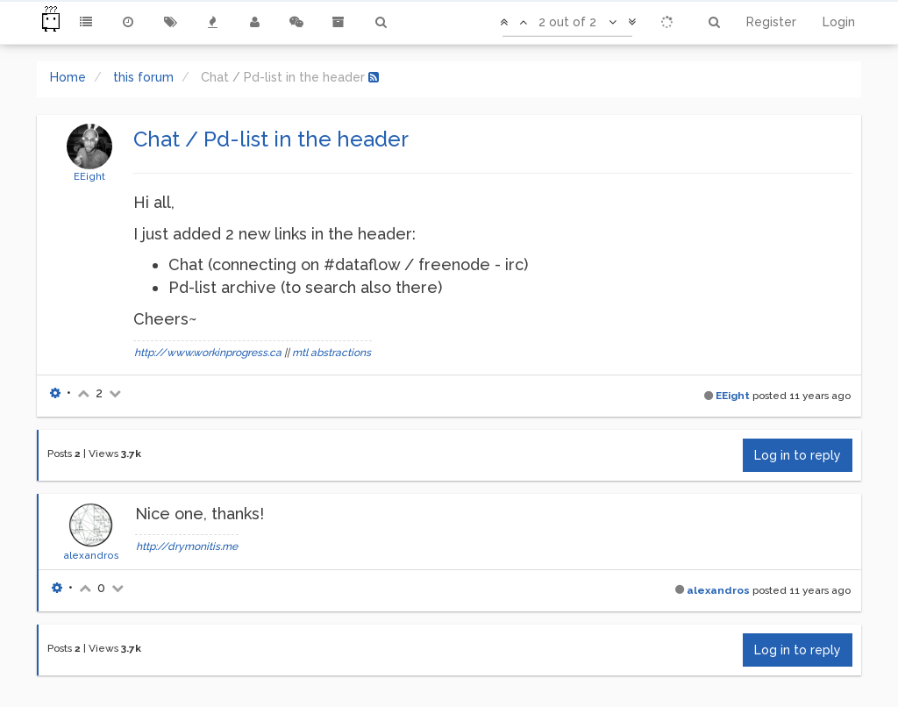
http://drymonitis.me (187, 546)
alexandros (91, 555)
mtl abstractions (331, 352)
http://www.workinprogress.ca (208, 352)
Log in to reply (797, 455)
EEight (89, 176)
